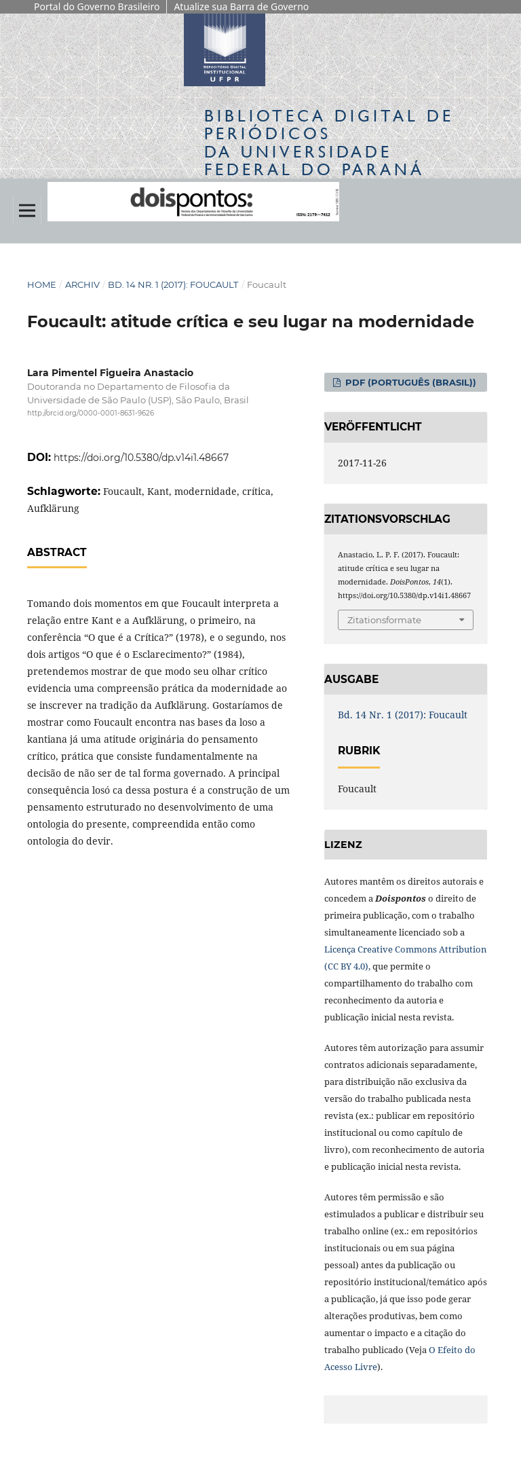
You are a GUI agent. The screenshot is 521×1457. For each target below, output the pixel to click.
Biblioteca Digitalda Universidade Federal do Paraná (329, 143)
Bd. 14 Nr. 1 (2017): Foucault (173, 284)
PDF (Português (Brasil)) (409, 382)
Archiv (82, 284)
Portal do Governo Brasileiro (96, 6)
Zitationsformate (384, 619)
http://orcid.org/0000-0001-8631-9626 (90, 413)
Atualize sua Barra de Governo (241, 6)
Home (41, 284)
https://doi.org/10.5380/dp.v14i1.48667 (141, 457)
